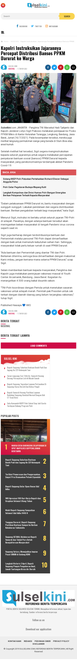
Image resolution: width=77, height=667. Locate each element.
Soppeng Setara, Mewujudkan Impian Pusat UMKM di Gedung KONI (21, 561)
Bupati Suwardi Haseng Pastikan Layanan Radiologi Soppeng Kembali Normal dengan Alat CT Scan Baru (24, 400)
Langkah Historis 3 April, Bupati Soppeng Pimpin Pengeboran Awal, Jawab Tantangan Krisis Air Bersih (20, 574)
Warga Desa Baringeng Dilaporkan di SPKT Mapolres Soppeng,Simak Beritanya (27, 453)
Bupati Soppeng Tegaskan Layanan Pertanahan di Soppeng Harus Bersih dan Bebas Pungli (23, 389)
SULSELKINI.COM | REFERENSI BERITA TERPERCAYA (42, 657)
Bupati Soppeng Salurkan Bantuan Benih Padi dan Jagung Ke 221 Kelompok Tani (25, 368)
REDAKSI (28, 649)
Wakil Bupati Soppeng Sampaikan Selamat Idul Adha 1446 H (20, 519)
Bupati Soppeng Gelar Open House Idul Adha (20, 495)
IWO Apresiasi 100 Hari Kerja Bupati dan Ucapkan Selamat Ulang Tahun (21, 507)
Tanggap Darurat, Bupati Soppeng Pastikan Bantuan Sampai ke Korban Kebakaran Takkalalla (21, 533)
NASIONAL (11, 69)
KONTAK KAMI (14, 649)
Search (67, 16)
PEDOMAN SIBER (43, 649)
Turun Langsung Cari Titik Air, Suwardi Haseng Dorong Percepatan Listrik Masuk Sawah (23, 378)
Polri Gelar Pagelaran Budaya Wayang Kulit (24, 187)
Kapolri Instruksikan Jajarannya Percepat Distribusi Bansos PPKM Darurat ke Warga (33, 53)
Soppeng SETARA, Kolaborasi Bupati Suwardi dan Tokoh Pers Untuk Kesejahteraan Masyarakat (21, 547)
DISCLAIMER (38, 652)
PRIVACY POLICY (61, 649)
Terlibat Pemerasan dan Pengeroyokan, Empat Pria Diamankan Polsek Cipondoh (17, 482)
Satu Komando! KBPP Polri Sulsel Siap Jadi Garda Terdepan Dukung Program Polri (24, 409)
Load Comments (38, 345)
